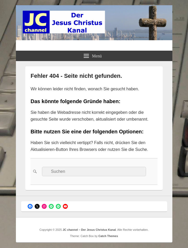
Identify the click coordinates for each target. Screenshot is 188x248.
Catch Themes (108, 236)
